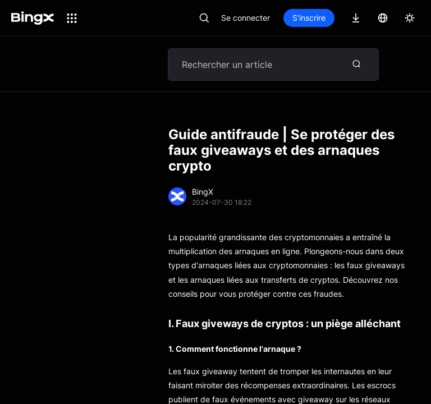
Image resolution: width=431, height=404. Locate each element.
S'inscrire (308, 17)
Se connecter (245, 17)
